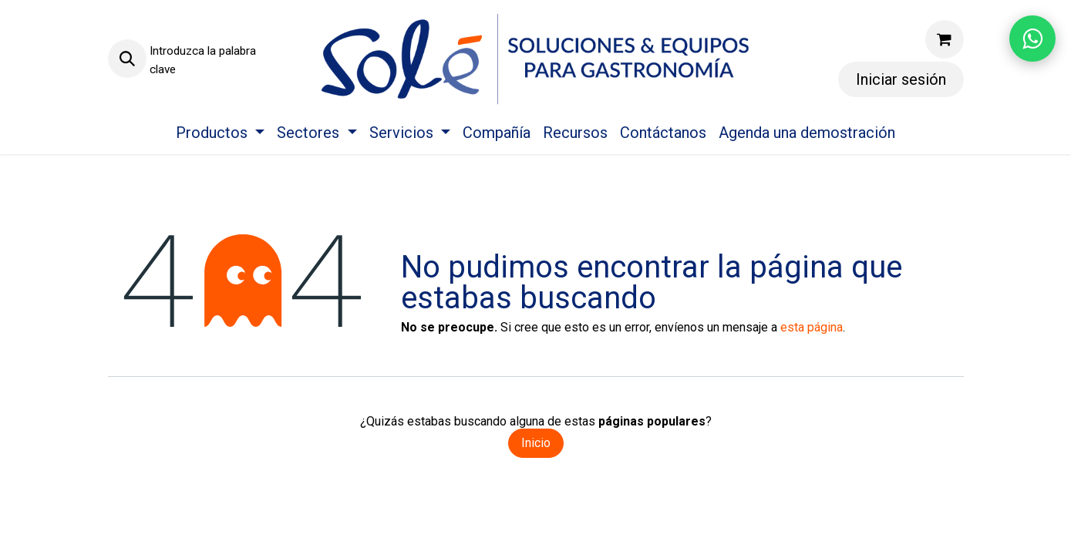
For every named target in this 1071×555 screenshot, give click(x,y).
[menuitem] (220, 132)
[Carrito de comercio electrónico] (944, 39)
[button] (127, 58)
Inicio (536, 443)
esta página (811, 327)
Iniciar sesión (901, 79)
